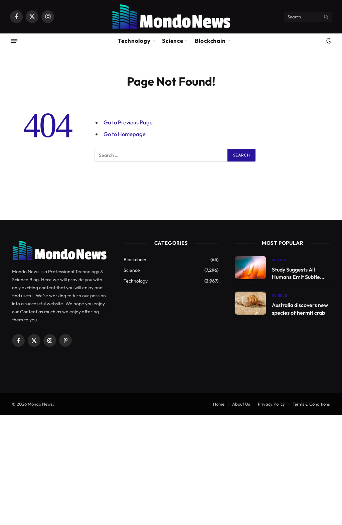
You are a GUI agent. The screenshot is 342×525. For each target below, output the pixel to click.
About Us (241, 404)
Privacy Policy (271, 404)
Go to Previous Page (128, 122)
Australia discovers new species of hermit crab (300, 309)
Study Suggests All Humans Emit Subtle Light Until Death (296, 273)
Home (218, 404)
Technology (134, 40)
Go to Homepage (125, 133)
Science (172, 40)
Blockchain (210, 40)
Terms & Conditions (311, 404)
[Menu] (14, 40)
